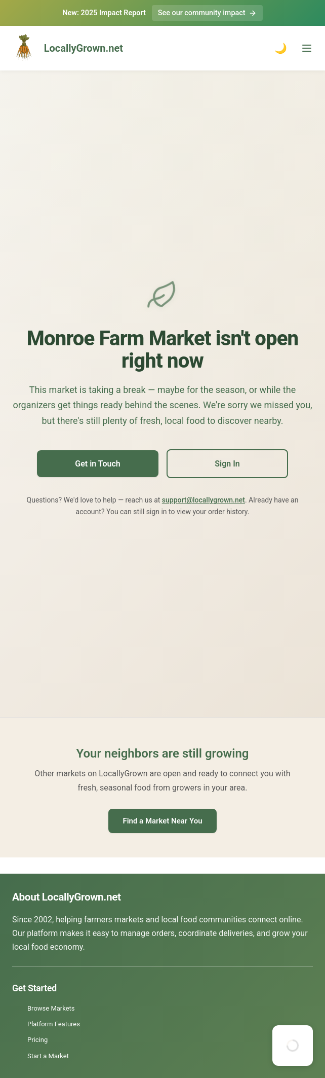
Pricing (37, 1040)
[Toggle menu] (307, 48)
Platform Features (53, 1024)
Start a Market (48, 1056)
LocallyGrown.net (65, 48)
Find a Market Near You (162, 820)
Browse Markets (51, 1008)
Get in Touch (97, 464)
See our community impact (207, 13)
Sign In (227, 464)
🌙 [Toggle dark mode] (280, 48)
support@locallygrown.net (203, 500)
